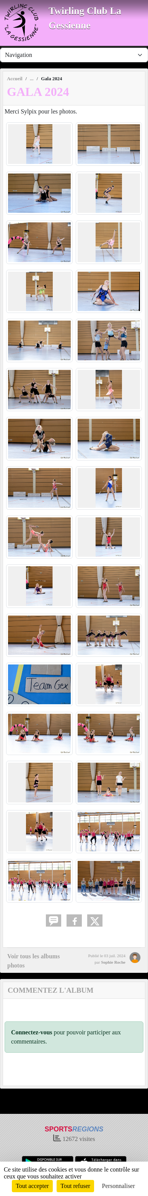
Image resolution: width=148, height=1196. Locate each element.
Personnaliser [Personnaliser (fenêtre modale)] (118, 1186)
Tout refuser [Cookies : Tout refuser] (75, 1186)
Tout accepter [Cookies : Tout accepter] (32, 1186)
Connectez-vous (31, 1032)
